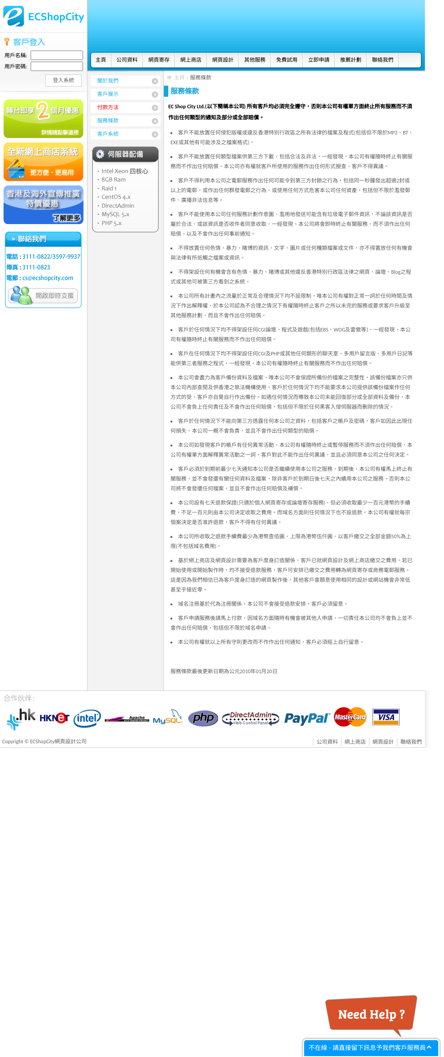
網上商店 (191, 60)
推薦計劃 (350, 60)
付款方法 (108, 107)
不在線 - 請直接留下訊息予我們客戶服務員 (367, 1047)
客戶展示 (108, 94)
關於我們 (108, 81)
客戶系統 (108, 134)
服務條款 (108, 121)
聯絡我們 (382, 60)
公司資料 (127, 60)
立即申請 (318, 60)
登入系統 (63, 80)
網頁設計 (223, 60)
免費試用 (286, 60)
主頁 (100, 60)
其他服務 (255, 60)
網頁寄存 (159, 60)
